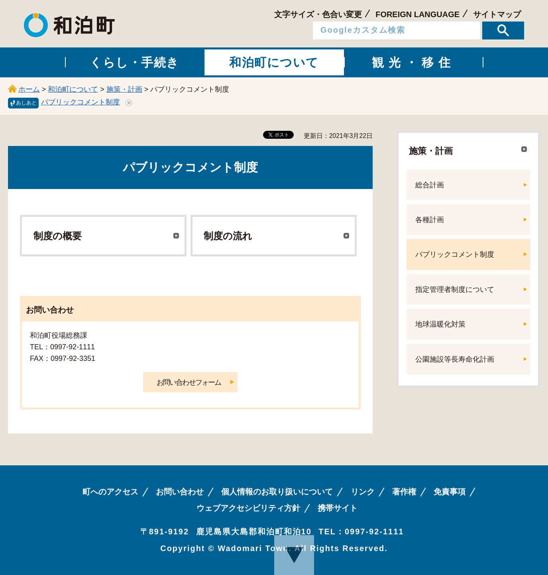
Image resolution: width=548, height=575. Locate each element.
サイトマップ (497, 14)
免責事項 (450, 491)
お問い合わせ (180, 491)
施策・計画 (124, 89)
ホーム (29, 89)
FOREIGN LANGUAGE (417, 14)
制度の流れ (228, 235)
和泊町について (73, 89)
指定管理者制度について (454, 289)
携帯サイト (337, 508)
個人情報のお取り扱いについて (277, 491)
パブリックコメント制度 (80, 102)
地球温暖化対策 (440, 324)
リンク (363, 491)
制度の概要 (57, 235)
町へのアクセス (110, 491)
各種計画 (429, 220)
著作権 (404, 491)
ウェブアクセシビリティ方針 (248, 508)
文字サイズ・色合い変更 (318, 14)
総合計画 (429, 185)
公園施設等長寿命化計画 (454, 359)
